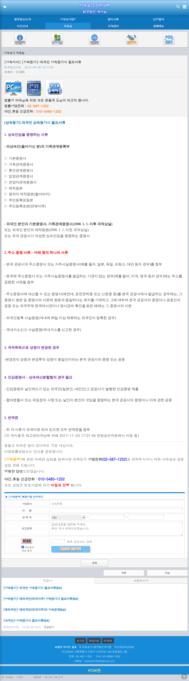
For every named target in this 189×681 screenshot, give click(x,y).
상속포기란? (68, 19)
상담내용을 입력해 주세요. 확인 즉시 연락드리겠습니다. (117, 529)
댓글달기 (49, 627)
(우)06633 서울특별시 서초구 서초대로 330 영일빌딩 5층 (94, 651)
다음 (167, 572)
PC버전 (108, 641)
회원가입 (94, 641)
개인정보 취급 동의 (28, 549)
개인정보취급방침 (124, 647)
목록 (94, 563)
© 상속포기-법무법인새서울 (95, 647)
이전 (124, 572)
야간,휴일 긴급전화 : (32, 111)
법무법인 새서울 (94, 11)
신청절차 (158, 19)
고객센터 (113, 26)
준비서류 (113, 19)
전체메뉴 (158, 26)
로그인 (80, 641)
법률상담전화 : (26, 106)
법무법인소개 (22, 19)
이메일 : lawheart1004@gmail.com (94, 661)
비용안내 (22, 26)
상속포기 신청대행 (94, 5)
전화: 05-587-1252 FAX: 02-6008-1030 (94, 656)
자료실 (68, 26)
